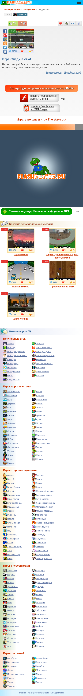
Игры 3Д (9, 347)
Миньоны (9, 514)
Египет (37, 403)
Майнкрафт (10, 363)
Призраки (9, 622)
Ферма (37, 451)
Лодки (8, 670)
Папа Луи (9, 526)
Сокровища (10, 443)
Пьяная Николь (20, 274)
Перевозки (10, 435)
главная (22, 693)
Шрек (7, 558)
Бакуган (38, 475)
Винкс (37, 483)
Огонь (37, 427)
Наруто (8, 518)
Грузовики (10, 666)
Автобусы (10, 658)
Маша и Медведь (42, 510)
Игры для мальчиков (15, 355)
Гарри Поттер (11, 487)
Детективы (10, 586)
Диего (37, 487)
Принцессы (39, 622)
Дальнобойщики (42, 582)
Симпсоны (10, 534)
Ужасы (8, 451)
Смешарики (11, 538)
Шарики (38, 459)
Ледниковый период (43, 502)
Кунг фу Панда (12, 502)
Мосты (37, 423)
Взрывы (38, 395)
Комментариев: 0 (53, 72)
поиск (30, 693)
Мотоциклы (39, 670)
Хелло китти (40, 550)
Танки (37, 682)
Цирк (7, 459)
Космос (8, 415)
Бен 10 (8, 479)
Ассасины (10, 570)
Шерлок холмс (41, 554)
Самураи (9, 634)
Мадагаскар (11, 506)
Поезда (37, 674)
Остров (8, 431)
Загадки (38, 343)
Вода (7, 399)
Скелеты (38, 634)
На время (10, 367)
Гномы (8, 582)
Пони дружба (40, 526)
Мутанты (9, 606)
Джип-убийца (20, 306)
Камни (37, 411)
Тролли (37, 642)
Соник (8, 542)
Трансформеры (12, 546)
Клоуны (37, 594)
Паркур (37, 431)
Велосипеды (11, 662)
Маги (7, 602)
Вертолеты (39, 662)
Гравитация (39, 399)
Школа (8, 463)
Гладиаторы (40, 578)
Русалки (9, 630)
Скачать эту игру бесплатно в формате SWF (39, 211)
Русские (38, 375)
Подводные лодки (14, 674)
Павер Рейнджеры (43, 522)
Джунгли (9, 403)
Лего (7, 419)
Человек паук (11, 554)
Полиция (19, 14)
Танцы (37, 447)
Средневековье (41, 443)
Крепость (38, 415)
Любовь (9, 423)
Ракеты (8, 678)
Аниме (8, 343)
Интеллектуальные (43, 355)
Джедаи (38, 586)
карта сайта (49, 693)
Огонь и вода (11, 522)
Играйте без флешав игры (42, 108)
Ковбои (8, 598)
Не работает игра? (72, 72)
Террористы (11, 642)
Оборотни (38, 610)
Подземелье (40, 439)
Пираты (9, 614)
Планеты (38, 435)
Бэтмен (8, 483)
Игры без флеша (42, 347)
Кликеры (9, 359)
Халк (7, 550)
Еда (7, 407)
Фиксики (38, 546)
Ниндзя (8, 610)
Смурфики (39, 538)
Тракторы (9, 686)
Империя (9, 411)
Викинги (38, 574)
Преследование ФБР (62, 274)
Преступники (40, 618)
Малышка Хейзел (42, 506)
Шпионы (38, 646)
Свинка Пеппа (41, 530)
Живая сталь (11, 494)
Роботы (37, 626)
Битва (37, 391)
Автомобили (40, 658)
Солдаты (9, 638)
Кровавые (39, 359)
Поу (7, 530)
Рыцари (38, 630)
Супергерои (11, 447)
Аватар (8, 475)
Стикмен (38, 638)
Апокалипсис (11, 391)
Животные (39, 590)
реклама (60, 693)
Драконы (9, 590)
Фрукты (9, 455)
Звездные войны (42, 494)
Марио (8, 510)
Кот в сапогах (40, 498)
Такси (8, 682)
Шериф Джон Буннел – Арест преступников (62, 243)
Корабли (38, 666)
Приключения (40, 371)
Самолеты (39, 678)
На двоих (38, 367)
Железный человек (43, 491)
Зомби (8, 594)
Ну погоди (39, 518)
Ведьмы (9, 574)
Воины (8, 578)
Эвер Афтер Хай (42, 558)
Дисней (8, 491)
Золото (37, 407)
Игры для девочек (14, 351)
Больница (10, 395)
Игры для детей (41, 351)
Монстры (38, 602)
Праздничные (11, 371)
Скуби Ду (38, 534)
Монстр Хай (40, 514)
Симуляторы (11, 379)
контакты (38, 693)
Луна (36, 419)
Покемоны (39, 614)
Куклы (37, 598)
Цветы (37, 455)
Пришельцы (11, 626)
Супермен (39, 542)
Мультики (9, 427)
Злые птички (11, 498)
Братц (37, 479)
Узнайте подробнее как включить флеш (43, 97)
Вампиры (38, 570)
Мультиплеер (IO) (42, 363)
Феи (7, 646)
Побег (8, 439)
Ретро (8, 375)
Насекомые (39, 606)
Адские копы (20, 242)
